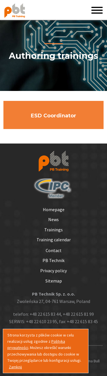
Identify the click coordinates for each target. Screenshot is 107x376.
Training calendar (54, 239)
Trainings (53, 229)
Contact (54, 250)
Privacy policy (53, 270)
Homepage (53, 209)
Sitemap (53, 281)
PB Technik (53, 260)
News (53, 219)
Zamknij (15, 366)
